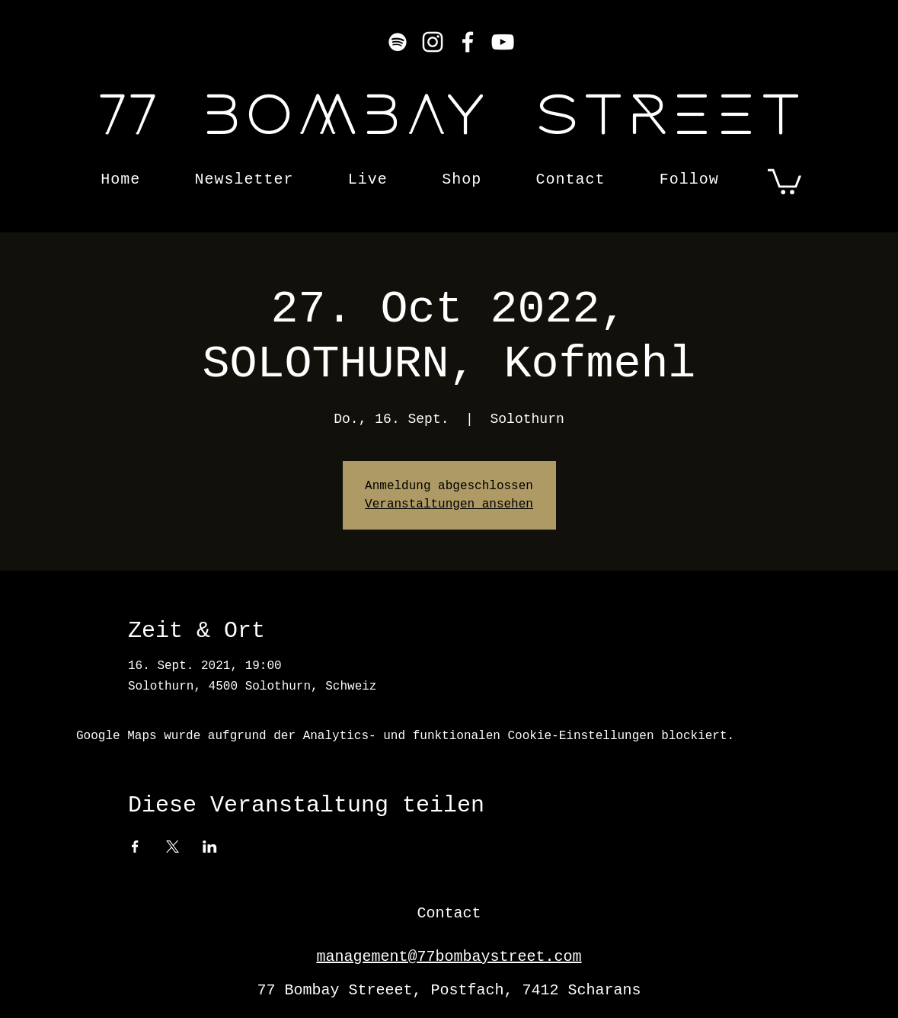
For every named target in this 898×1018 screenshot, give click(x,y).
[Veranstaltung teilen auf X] (172, 846)
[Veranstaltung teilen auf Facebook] (135, 846)
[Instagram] (432, 42)
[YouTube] (502, 42)
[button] (784, 180)
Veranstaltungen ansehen (449, 504)
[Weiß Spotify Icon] (397, 42)
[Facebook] (467, 42)
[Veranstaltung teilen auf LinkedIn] (210, 846)
